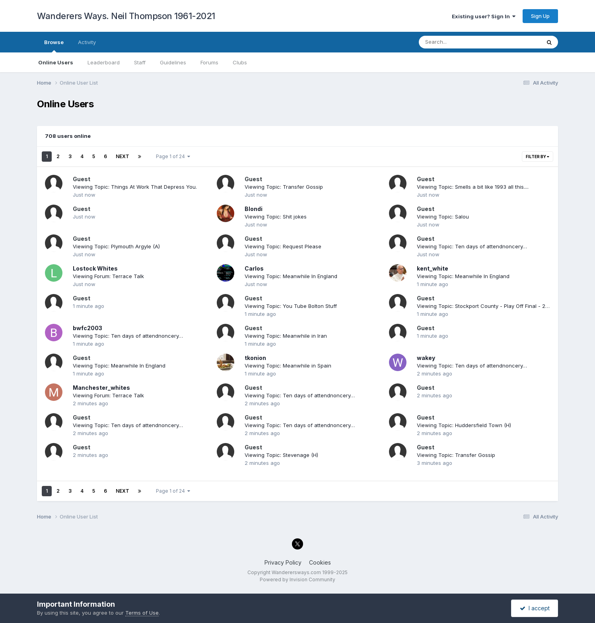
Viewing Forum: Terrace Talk (108, 276)
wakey (426, 357)
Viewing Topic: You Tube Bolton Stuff (291, 306)
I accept (535, 608)
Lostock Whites (95, 268)
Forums (209, 62)
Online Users (55, 62)
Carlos (254, 268)
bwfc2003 (87, 328)
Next (122, 156)
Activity (87, 42)
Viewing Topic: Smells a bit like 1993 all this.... (473, 187)
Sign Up (540, 16)
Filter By (537, 156)
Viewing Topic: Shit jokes (276, 216)
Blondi (253, 208)
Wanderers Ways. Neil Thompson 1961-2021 (126, 16)
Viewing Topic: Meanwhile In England (291, 276)
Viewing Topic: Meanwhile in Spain (288, 365)
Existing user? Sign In (483, 16)
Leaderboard (104, 62)
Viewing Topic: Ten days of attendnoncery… (472, 246)
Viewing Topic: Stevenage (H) (281, 455)
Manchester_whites (101, 387)
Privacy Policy (282, 562)
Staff (140, 62)
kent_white (432, 268)
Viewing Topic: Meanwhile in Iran (286, 336)
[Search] (458, 42)
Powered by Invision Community (297, 579)
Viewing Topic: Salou (443, 216)
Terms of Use (142, 612)
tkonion (255, 357)
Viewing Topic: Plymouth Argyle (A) (116, 246)
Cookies (320, 562)
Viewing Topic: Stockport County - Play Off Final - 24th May (491, 306)
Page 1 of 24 (173, 156)
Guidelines (173, 62)
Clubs (240, 62)
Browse (54, 45)
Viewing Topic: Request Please (283, 246)
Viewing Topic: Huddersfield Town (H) (464, 425)
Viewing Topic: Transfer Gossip (284, 187)
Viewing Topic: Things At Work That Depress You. (135, 187)
